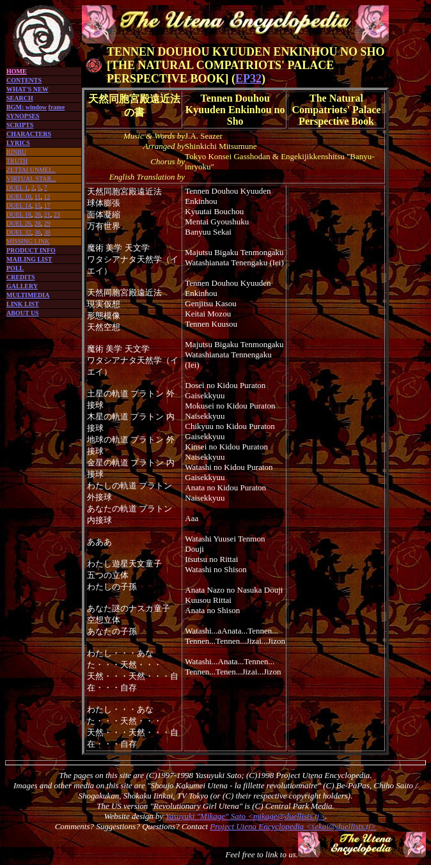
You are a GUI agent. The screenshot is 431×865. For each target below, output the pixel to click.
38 (47, 232)
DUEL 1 (17, 187)
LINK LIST (22, 304)
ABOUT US (22, 312)
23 (57, 214)
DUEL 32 (18, 232)
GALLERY (22, 286)
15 (38, 205)
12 (46, 196)
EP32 (248, 78)
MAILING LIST (29, 259)
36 (38, 232)
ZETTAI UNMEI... (31, 169)
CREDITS (20, 277)
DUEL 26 (18, 223)
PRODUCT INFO (31, 250)
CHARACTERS (28, 133)
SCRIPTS (19, 125)
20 (38, 214)
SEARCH (19, 98)
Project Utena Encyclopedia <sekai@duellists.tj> (293, 826)
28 (38, 223)
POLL (15, 268)
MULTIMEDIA (27, 295)
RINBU (16, 151)
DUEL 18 (18, 214)
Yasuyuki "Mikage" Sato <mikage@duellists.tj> (245, 816)
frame (57, 107)
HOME (16, 71)
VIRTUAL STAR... (31, 178)
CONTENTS (24, 80)
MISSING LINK (28, 241)
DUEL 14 (18, 205)
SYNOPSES (23, 116)
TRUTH (16, 160)
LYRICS (18, 142)
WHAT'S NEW (27, 89)
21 (47, 214)
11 (38, 196)
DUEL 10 (18, 196)
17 (47, 205)
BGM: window (26, 107)
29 (47, 223)
